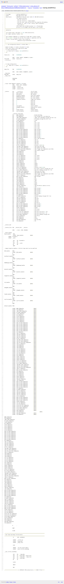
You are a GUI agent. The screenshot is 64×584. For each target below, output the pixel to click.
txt (58, 582)
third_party (10, 6)
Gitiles (7, 582)
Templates (36, 8)
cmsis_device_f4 (34, 6)
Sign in (61, 2)
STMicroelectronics (24, 6)
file (27, 10)
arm (41, 8)
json (62, 582)
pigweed (3, 6)
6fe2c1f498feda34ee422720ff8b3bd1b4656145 (13, 8)
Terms (14, 582)
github (16, 6)
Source (30, 8)
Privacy (11, 582)
